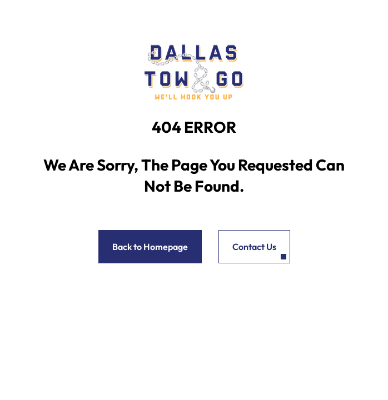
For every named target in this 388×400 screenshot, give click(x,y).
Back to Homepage (150, 246)
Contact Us (254, 246)
